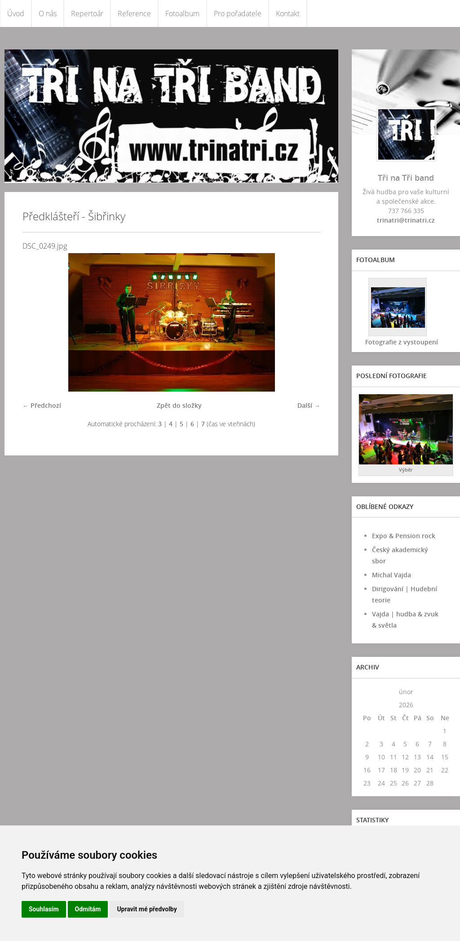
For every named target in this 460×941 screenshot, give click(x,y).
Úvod (15, 13)
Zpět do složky (179, 405)
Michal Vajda (391, 575)
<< (367, 691)
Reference (134, 13)
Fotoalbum (182, 13)
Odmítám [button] (88, 909)
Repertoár (87, 13)
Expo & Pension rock (403, 535)
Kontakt (288, 13)
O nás (48, 13)
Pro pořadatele (237, 13)
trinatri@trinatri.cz (406, 220)
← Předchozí (41, 405)
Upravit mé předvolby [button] (147, 909)
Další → (308, 405)
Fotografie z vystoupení (401, 342)
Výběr (406, 469)
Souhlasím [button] (44, 909)
